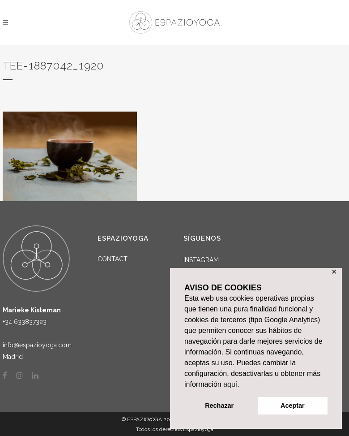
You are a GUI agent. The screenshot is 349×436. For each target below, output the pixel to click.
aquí (230, 384)
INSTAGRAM (201, 259)
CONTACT (113, 259)
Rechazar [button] (219, 405)
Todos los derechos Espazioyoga (174, 429)
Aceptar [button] (293, 405)
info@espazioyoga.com (37, 345)
